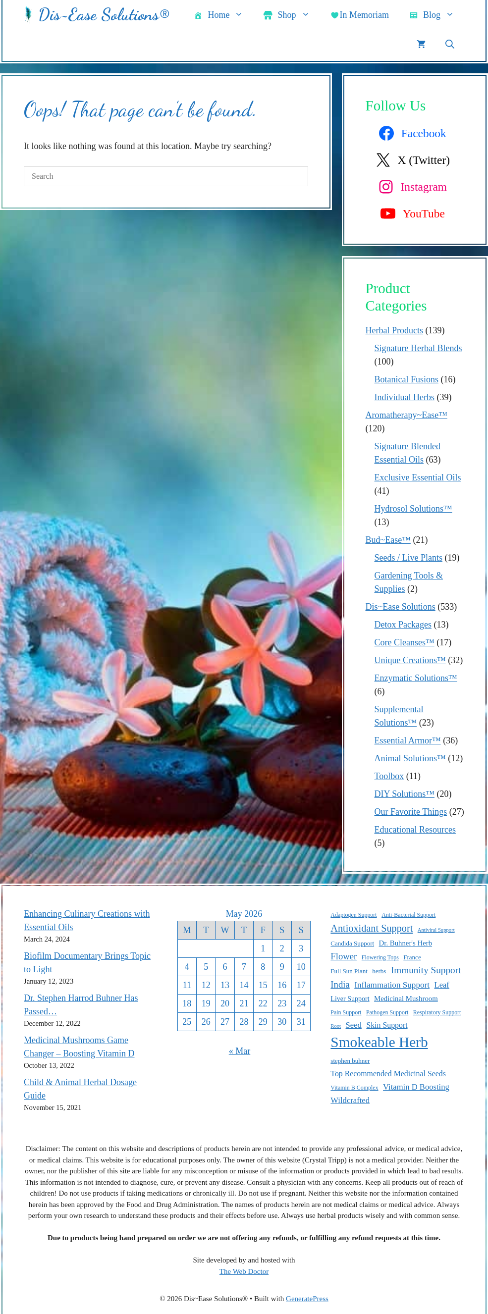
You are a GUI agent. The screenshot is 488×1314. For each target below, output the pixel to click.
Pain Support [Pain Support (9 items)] (345, 1012)
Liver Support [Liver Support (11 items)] (349, 998)
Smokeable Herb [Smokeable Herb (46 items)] (379, 1042)
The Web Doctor (244, 1271)
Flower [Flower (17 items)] (343, 956)
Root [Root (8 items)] (335, 1026)
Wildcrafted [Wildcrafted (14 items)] (350, 1100)
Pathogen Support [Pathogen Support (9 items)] (387, 1012)
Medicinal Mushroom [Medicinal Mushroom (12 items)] (406, 998)
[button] (449, 44)
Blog (436, 15)
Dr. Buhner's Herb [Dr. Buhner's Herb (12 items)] (405, 943)
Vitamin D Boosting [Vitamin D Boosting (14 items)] (416, 1087)
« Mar (240, 1051)
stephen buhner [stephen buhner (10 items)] (350, 1060)
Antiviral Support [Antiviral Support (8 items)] (436, 930)
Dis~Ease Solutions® (103, 14)
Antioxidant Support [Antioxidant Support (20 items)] (371, 928)
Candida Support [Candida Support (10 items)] (352, 943)
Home (223, 15)
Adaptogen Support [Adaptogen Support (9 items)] (353, 914)
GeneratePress (307, 1299)
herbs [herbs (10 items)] (379, 971)
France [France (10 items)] (412, 957)
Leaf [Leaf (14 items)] (441, 985)
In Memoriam (359, 15)
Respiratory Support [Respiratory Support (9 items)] (437, 1012)
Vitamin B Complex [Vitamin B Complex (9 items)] (354, 1087)
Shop (291, 15)
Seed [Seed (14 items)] (354, 1025)
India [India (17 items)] (339, 984)
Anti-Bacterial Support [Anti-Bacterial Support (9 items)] (408, 914)
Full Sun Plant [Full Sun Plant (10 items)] (348, 971)
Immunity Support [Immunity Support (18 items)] (426, 970)
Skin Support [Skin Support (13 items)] (386, 1025)
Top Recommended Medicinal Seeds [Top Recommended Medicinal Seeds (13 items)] (388, 1073)
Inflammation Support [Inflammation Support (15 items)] (392, 985)
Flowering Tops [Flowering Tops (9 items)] (380, 957)
